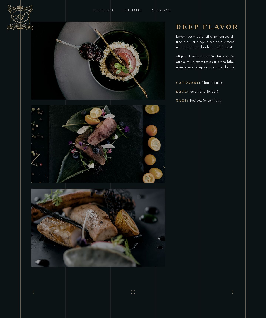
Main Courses (212, 83)
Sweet (207, 100)
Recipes (195, 100)
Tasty (217, 100)
